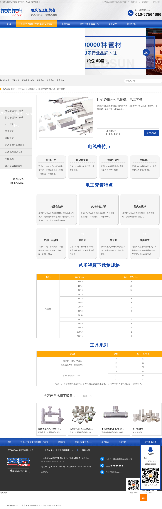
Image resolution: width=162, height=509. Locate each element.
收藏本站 (134, 2)
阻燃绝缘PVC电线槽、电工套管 (51, 89)
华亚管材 (50, 80)
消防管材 (40, 80)
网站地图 (156, 2)
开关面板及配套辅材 (27, 89)
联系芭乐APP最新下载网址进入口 (114, 2)
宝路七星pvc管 (28, 80)
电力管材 (60, 80)
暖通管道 (15, 80)
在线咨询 (151, 133)
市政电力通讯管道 (13, 152)
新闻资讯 (131, 24)
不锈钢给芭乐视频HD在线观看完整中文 (120, 429)
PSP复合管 (138, 429)
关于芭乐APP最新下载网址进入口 (23, 31)
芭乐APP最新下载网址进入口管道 (36, 24)
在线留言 (145, 2)
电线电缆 (9, 159)
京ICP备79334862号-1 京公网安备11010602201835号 (70, 467)
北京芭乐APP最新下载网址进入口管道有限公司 (41, 506)
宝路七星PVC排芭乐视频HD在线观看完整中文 (60, 429)
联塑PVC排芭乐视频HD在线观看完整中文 (89, 429)
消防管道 (9, 138)
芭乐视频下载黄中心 (89, 24)
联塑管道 (66, 24)
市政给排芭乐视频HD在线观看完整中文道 (16, 145)
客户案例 (113, 24)
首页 (9, 24)
